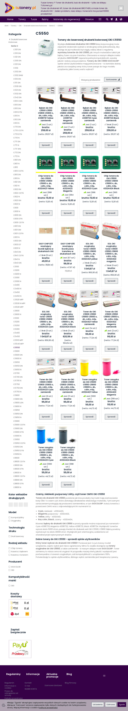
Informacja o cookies (10, 683)
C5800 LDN (18, 402)
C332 (15, 68)
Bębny (45, 19)
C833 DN (17, 240)
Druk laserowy (16, 536)
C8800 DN (17, 480)
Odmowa (110, 704)
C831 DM (17, 229)
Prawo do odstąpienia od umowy (11, 689)
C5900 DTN (18, 432)
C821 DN (17, 182)
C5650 (16, 362)
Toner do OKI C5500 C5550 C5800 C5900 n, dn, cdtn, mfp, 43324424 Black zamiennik (68, 386)
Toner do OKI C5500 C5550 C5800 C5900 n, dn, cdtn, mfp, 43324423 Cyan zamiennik (46, 386)
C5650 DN (18, 365)
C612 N (16, 123)
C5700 (16, 373)
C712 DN (17, 152)
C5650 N (17, 369)
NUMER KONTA (31, 685)
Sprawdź (46, 146)
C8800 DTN (18, 483)
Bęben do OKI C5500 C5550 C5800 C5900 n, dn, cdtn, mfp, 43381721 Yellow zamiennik (46, 115)
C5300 (16, 329)
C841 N (16, 259)
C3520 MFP (18, 299)
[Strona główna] (20, 8)
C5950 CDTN (19, 443)
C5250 (16, 325)
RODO (7, 697)
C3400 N (17, 288)
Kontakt (28, 678)
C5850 (16, 410)
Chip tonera (15, 548)
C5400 (16, 332)
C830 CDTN (18, 222)
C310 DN (17, 53)
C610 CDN (17, 101)
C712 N (16, 156)
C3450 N (17, 296)
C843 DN (17, 262)
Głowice (89, 19)
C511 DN (16, 82)
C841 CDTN (18, 255)
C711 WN (17, 149)
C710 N (16, 137)
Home (10, 19)
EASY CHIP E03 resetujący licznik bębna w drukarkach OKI (46, 248)
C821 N (16, 185)
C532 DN (17, 93)
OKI (11, 570)
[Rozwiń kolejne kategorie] (100, 19)
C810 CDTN (18, 171)
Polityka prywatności (14, 694)
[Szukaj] (107, 19)
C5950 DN (18, 446)
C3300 (16, 277)
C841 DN (17, 252)
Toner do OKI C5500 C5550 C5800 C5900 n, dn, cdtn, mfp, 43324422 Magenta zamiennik (111, 320)
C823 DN (17, 200)
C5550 (16, 347)
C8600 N (17, 472)
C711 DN (16, 141)
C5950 (16, 439)
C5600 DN (17, 355)
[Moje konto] (116, 19)
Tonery (22, 19)
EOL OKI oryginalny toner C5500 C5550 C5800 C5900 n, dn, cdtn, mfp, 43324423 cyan (45, 320)
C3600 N (17, 314)
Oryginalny (15, 520)
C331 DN (17, 64)
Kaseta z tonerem (18, 555)
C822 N (16, 196)
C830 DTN (17, 218)
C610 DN (17, 108)
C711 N (16, 145)
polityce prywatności (48, 707)
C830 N (16, 211)
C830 (15, 207)
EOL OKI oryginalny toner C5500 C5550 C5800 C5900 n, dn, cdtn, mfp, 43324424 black (68, 320)
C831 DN (17, 226)
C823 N (16, 204)
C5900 (16, 421)
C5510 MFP (18, 340)
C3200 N (17, 274)
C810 (15, 167)
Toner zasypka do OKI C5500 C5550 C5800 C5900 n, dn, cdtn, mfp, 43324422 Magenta (111, 388)
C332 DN (17, 71)
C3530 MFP (18, 307)
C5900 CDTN (19, 424)
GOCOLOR (14, 566)
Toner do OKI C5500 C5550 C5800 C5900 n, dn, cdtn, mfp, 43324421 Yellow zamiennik (90, 318)
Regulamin (9, 678)
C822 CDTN (18, 193)
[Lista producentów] (90, 80)
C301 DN (17, 49)
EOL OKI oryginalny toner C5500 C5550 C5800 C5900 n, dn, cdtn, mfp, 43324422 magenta (111, 253)
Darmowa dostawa (53, 681)
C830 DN (17, 215)
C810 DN (17, 174)
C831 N (16, 237)
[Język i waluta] (121, 19)
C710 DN (17, 126)
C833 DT (17, 244)
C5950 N (17, 454)
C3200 (16, 270)
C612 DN (17, 119)
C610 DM (17, 104)
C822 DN (17, 189)
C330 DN (17, 60)
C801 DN (17, 159)
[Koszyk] (111, 19)
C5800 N (17, 406)
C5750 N (17, 391)
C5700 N (17, 380)
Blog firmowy (70, 678)
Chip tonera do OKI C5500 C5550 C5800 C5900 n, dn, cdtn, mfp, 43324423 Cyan (89, 183)
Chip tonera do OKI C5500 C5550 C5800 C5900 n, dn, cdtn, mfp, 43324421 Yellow (46, 183)
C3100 (16, 266)
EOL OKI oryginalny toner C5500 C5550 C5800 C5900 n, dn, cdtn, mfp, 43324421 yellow (90, 252)
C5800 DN (17, 399)
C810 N (16, 178)
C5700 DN (17, 377)
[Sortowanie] (112, 80)
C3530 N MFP (19, 303)
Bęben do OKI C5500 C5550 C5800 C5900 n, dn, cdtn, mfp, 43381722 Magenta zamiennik (67, 116)
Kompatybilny (16, 517)
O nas (27, 682)
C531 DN (17, 90)
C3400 (16, 285)
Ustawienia (97, 704)
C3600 (16, 310)
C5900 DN (17, 428)
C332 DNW (18, 75)
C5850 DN (18, 413)
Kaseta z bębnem (18, 551)
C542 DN (17, 97)
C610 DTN (17, 112)
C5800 (16, 395)
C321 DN (17, 56)
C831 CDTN (18, 233)
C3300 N (17, 281)
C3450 (16, 292)
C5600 (16, 351)
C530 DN (17, 86)
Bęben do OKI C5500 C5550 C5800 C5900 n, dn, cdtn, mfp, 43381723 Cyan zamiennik (89, 115)
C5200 (16, 321)
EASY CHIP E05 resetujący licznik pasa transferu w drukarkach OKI (67, 249)
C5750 (16, 384)
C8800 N (17, 487)
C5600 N (17, 358)
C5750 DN (18, 388)
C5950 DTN (18, 450)
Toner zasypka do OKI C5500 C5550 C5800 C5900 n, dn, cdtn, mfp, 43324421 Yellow (90, 386)
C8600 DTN (18, 468)
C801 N (16, 163)
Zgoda (122, 704)
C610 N (16, 115)
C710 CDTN (18, 130)
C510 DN (17, 79)
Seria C (14, 46)
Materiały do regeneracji (67, 19)
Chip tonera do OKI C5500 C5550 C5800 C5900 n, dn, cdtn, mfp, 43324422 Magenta (67, 184)
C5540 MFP (18, 343)
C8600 (16, 458)
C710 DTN (17, 134)
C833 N (16, 248)
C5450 (16, 336)
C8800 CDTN (19, 476)
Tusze (34, 19)
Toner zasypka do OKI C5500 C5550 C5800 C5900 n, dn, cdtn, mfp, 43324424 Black (68, 454)
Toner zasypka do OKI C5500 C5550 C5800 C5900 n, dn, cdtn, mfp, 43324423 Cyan (46, 454)
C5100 (16, 318)
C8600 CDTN (19, 461)
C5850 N (17, 417)
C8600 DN (17, 465)
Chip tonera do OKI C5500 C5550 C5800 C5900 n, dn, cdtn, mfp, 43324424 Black (111, 183)
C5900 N (17, 435)
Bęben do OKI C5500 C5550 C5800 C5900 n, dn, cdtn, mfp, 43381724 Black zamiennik (111, 115)
